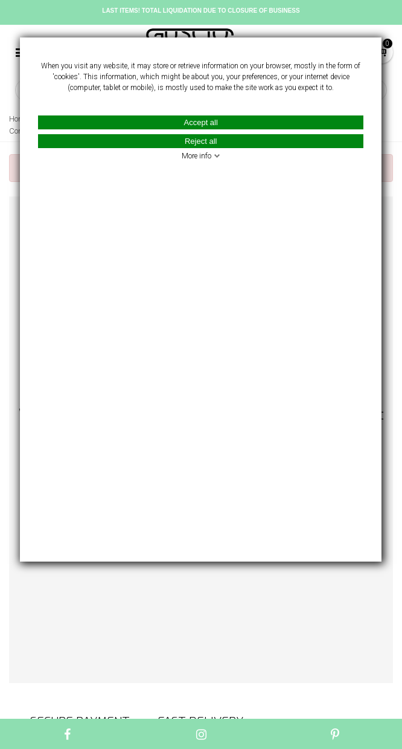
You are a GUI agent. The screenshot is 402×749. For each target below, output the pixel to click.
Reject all (201, 141)
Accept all (201, 122)
